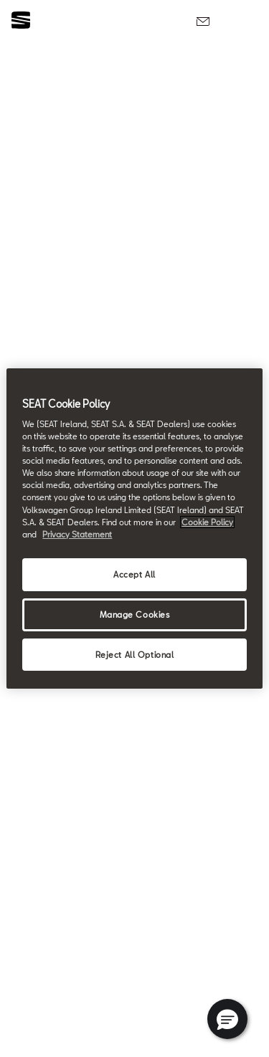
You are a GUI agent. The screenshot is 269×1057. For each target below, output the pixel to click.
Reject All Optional (134, 654)
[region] (134, 528)
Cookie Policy (207, 522)
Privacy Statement (77, 534)
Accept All (134, 574)
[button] (227, 1019)
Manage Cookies (135, 614)
